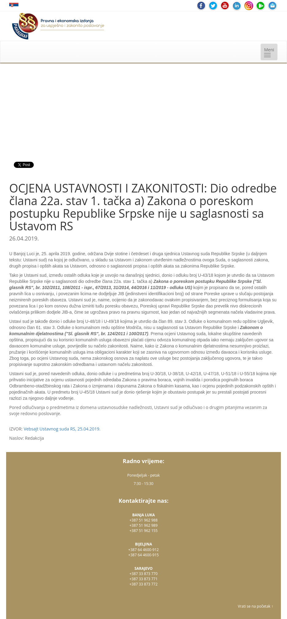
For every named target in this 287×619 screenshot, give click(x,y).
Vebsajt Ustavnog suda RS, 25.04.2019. (62, 429)
